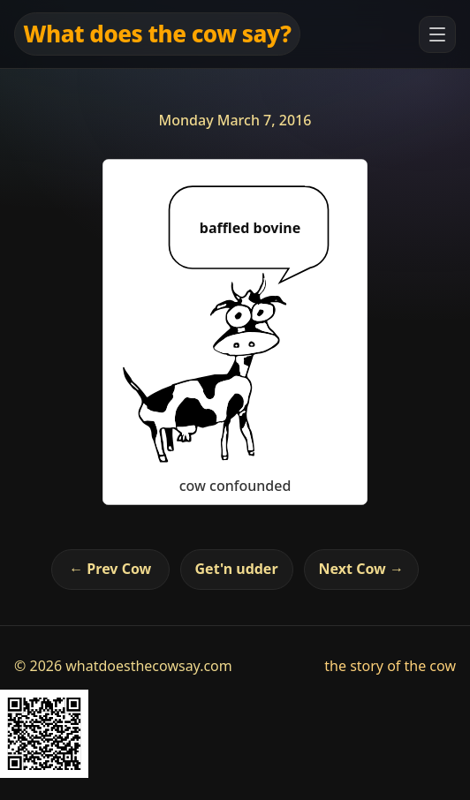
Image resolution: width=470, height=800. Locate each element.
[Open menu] (437, 34)
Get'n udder (236, 568)
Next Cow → (361, 568)
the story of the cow (390, 665)
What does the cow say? (158, 33)
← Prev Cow (110, 568)
